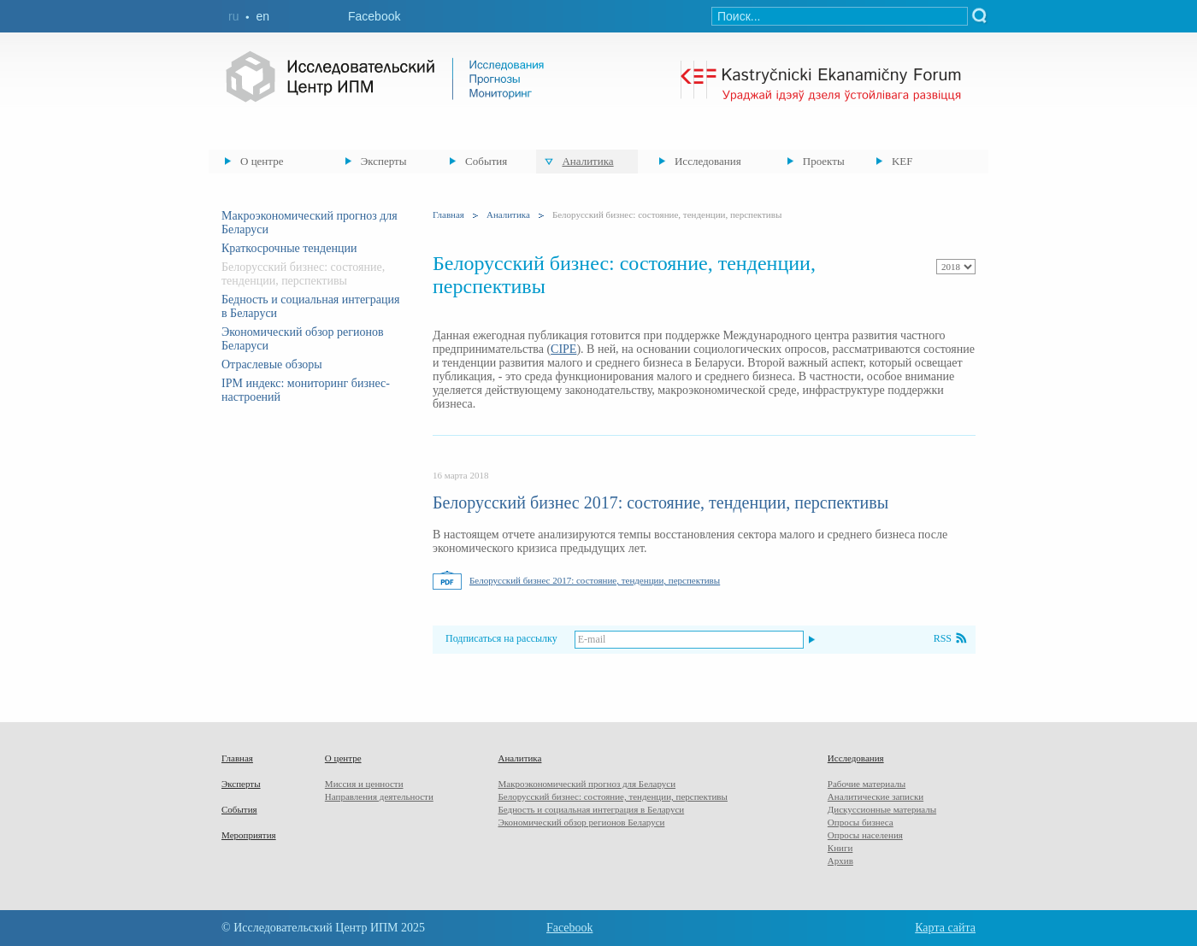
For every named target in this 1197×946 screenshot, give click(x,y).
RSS (943, 638)
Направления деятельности (379, 796)
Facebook (374, 16)
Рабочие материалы (866, 784)
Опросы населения (865, 835)
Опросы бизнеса (860, 822)
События (486, 161)
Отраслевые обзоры (271, 364)
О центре (261, 161)
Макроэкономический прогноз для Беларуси (586, 784)
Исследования (708, 161)
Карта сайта (945, 927)
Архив (840, 860)
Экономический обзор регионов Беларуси (581, 822)
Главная (448, 214)
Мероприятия (248, 835)
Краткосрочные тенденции (289, 248)
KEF (902, 161)
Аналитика (587, 161)
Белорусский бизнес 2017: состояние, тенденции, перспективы (660, 502)
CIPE (563, 349)
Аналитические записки (875, 796)
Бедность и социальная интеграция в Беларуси (591, 809)
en (262, 16)
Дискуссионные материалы (882, 809)
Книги (840, 848)
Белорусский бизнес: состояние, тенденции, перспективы (612, 796)
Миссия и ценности (364, 784)
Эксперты (384, 161)
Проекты (824, 161)
